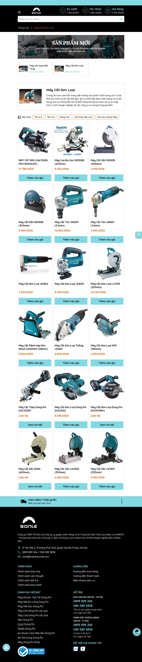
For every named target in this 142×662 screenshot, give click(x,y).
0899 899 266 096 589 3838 (82, 603)
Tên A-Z (38, 117)
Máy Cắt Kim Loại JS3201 (69, 283)
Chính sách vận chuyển (31, 575)
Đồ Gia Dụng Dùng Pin (30, 637)
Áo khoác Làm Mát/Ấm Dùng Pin (36, 633)
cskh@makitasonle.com (35, 556)
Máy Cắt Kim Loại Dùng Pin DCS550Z (70, 409)
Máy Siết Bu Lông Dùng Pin (33, 602)
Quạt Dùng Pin (26, 624)
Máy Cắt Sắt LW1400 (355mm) (67, 470)
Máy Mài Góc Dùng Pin (30, 606)
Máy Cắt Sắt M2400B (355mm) (31, 224)
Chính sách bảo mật (29, 571)
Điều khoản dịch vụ (84, 580)
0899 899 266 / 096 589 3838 (38, 552)
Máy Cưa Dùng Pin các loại (33, 615)
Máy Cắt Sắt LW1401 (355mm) (103, 470)
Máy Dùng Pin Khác (29, 642)
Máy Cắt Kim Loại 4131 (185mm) (104, 347)
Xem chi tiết (35, 424)
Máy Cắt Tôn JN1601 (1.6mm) (102, 224)
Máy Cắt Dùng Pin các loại (33, 610)
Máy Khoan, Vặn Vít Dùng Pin (34, 597)
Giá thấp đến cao (83, 117)
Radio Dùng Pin (26, 628)
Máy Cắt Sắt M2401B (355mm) (103, 162)
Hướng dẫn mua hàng (85, 571)
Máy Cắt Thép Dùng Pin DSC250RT (32, 409)
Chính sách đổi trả (28, 580)
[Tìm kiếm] (121, 19)
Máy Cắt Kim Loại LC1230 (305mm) (105, 285)
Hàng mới (65, 117)
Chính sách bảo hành (30, 584)
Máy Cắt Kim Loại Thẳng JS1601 (69, 347)
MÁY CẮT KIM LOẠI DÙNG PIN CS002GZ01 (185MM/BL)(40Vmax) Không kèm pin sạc (33, 162)
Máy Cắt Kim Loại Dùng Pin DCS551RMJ (106, 409)
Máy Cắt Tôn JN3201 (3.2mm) (67, 224)
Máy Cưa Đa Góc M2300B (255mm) (70, 162)
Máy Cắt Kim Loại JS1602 (33, 283)
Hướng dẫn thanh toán (86, 575)
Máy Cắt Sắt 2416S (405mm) (29, 470)
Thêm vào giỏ (35, 177)
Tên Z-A (51, 117)
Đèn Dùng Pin (25, 619)
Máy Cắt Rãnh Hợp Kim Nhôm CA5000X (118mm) (33, 347)
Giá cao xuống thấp (107, 117)
